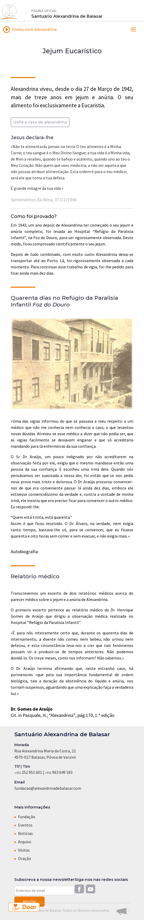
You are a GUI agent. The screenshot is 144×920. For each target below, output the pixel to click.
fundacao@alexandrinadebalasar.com (47, 788)
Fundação (26, 816)
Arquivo (24, 841)
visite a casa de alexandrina (40, 122)
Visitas (24, 850)
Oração (24, 858)
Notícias (25, 833)
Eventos (25, 825)
